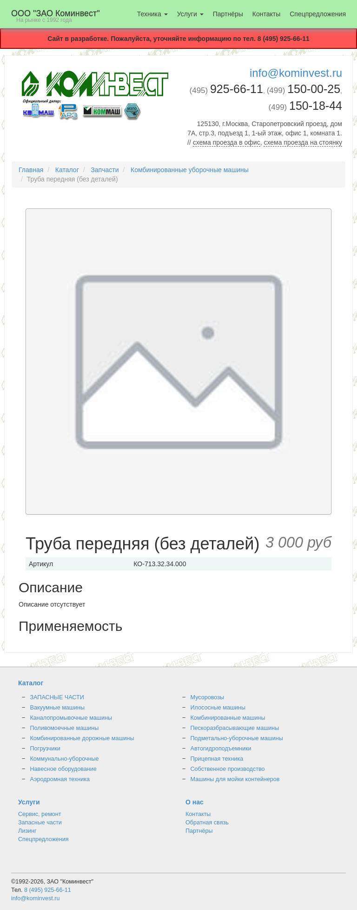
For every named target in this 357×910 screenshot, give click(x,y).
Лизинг (27, 831)
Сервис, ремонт (39, 814)
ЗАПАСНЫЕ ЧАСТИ (57, 697)
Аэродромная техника (60, 779)
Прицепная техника (217, 759)
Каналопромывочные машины (71, 718)
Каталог (67, 170)
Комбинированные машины (228, 718)
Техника (152, 14)
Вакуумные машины (57, 707)
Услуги (190, 14)
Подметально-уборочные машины (237, 738)
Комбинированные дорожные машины (82, 738)
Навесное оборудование (63, 769)
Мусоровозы (207, 697)
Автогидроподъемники (221, 748)
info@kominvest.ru (296, 73)
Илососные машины (218, 707)
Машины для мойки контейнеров (235, 779)
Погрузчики (45, 748)
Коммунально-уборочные (64, 759)
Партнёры (228, 14)
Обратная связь (207, 822)
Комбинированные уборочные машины (190, 170)
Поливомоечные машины (64, 728)
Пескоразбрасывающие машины (235, 728)
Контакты (266, 14)
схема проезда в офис (226, 142)
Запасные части (40, 822)
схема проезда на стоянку (303, 142)
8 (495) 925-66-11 (47, 890)
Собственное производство (228, 769)
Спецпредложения (318, 14)
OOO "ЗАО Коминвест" (55, 16)
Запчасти (105, 170)
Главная (31, 170)
